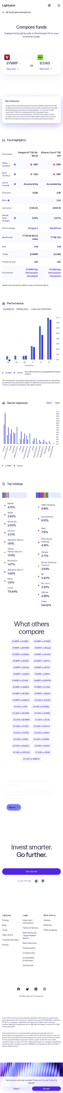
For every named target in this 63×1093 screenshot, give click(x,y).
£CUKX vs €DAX (21, 739)
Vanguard (33, 228)
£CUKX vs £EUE (42, 720)
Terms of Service (30, 928)
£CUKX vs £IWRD (41, 739)
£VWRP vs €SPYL (42, 661)
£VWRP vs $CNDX (21, 693)
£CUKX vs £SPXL (21, 733)
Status (5, 945)
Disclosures (28, 965)
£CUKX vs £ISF (21, 706)
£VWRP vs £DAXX (21, 674)
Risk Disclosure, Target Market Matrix (30, 935)
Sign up (14, 807)
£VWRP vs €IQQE (43, 648)
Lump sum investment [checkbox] (41, 309)
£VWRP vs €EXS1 (42, 667)
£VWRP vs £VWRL (20, 641)
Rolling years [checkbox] (22, 309)
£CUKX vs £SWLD (21, 746)
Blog (4, 925)
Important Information (28, 921)
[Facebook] (18, 989)
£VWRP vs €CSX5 (42, 654)
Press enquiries (50, 930)
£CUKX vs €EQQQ (21, 752)
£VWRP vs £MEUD (21, 700)
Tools (4, 930)
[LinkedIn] (36, 989)
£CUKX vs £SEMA (41, 706)
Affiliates (47, 925)
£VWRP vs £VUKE (20, 680)
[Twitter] (27, 989)
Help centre (7, 935)
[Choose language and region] (49, 5)
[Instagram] (44, 989)
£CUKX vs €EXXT (42, 746)
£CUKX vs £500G (42, 726)
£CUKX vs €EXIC (41, 733)
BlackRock (55, 228)
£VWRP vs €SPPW (42, 680)
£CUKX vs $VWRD (21, 720)
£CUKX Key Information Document (54, 272)
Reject (17, 1088)
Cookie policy (29, 953)
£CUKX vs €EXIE (42, 752)
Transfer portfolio (10, 940)
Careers (47, 920)
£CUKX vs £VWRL (42, 713)
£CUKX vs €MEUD (31, 759)
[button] (15, 63)
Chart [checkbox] (49, 403)
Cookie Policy (48, 1080)
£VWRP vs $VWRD (20, 648)
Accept (46, 1088)
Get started (31, 871)
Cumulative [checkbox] (8, 309)
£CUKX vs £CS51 (20, 726)
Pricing (5, 920)
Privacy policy (29, 948)
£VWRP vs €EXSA (42, 693)
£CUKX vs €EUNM (20, 713)
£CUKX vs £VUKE (42, 700)
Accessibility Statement (28, 959)
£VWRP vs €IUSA (21, 667)
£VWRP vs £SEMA (20, 654)
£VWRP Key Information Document (32, 272)
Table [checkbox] (57, 403)
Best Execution (30, 943)
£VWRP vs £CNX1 (42, 687)
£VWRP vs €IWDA (21, 687)
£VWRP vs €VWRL (42, 641)
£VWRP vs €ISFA (42, 674)
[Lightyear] (9, 5)
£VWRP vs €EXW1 (21, 661)
